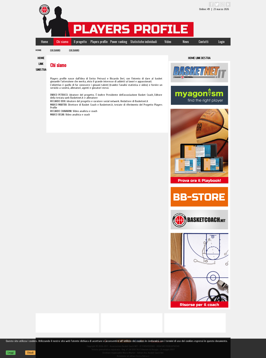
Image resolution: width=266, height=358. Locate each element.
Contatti (203, 41)
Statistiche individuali (143, 41)
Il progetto (80, 41)
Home (44, 41)
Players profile (99, 41)
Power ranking (118, 41)
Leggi (11, 352)
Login (221, 41)
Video (167, 41)
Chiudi (30, 352)
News (186, 41)
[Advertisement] (67, 323)
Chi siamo (62, 41)
